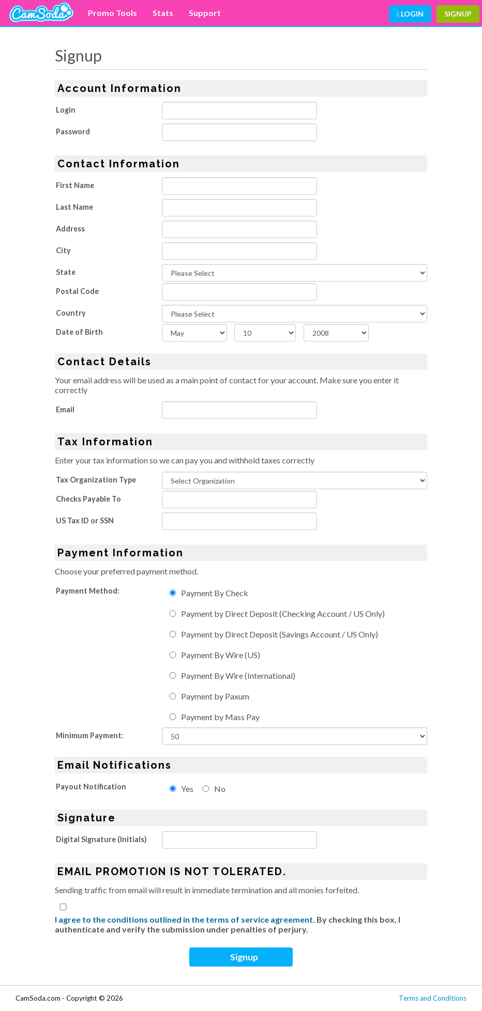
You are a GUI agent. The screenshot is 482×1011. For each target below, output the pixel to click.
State (66, 272)
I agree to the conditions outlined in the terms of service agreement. (185, 919)
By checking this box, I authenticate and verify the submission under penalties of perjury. (227, 924)
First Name (75, 185)
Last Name (74, 207)
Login (410, 13)
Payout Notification (91, 786)
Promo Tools (112, 13)
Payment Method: (87, 590)
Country (71, 312)
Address (70, 228)
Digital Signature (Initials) (101, 839)
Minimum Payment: (90, 735)
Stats (163, 13)
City (63, 250)
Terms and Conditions (432, 998)
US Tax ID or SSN (85, 520)
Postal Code (77, 291)
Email (65, 409)
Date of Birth (79, 332)
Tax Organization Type (96, 479)
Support (205, 13)
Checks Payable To (88, 498)
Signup (458, 13)
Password (73, 131)
